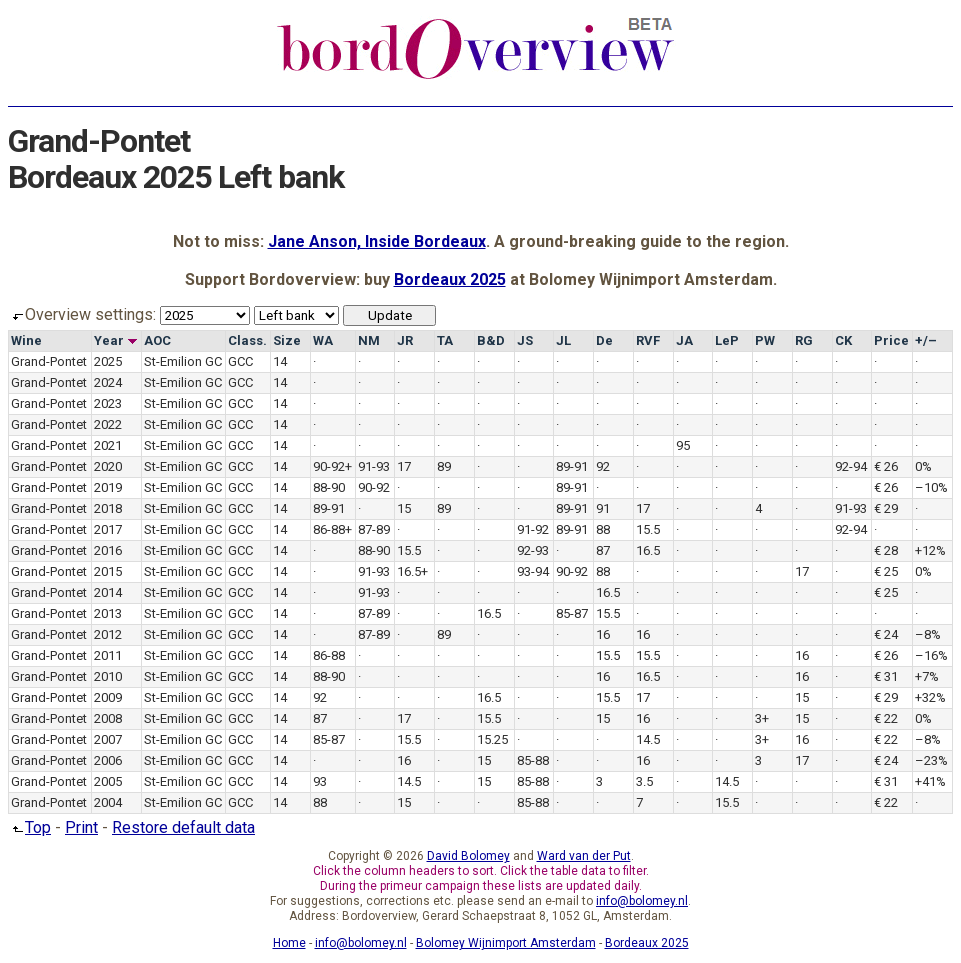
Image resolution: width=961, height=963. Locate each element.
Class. (247, 340)
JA (684, 340)
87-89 (374, 529)
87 (603, 550)
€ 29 (886, 508)
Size (287, 340)
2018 (108, 508)
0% (923, 466)
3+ (762, 718)
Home (289, 943)
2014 (108, 592)
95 (683, 445)
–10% (931, 487)
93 (320, 781)
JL (563, 340)
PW (765, 340)
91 (603, 508)
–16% (931, 655)
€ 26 (886, 466)
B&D (491, 340)
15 (404, 508)
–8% (928, 634)
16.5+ (412, 571)
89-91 (572, 466)
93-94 (533, 571)
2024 (108, 382)
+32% (930, 697)
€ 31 (886, 676)
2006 (108, 760)
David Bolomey (468, 856)
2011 (108, 655)
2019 (108, 487)
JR (405, 340)
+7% (927, 676)
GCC (240, 361)
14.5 (648, 739)
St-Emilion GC (183, 361)
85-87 (572, 613)
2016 (108, 550)
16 (603, 634)
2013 (108, 613)
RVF (648, 340)
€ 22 (886, 718)
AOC (157, 340)
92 (603, 466)
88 (603, 529)
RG (804, 340)
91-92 (533, 529)
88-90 (329, 487)
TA (445, 340)
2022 (108, 424)
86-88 (329, 655)
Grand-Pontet (49, 361)
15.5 (648, 529)
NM (369, 340)
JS (525, 340)
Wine (26, 340)
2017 (108, 529)
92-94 (851, 466)
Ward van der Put (584, 856)
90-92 (374, 487)
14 (280, 361)
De (604, 340)
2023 (108, 403)
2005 (108, 781)
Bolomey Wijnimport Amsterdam (506, 943)
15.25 (492, 739)
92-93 (533, 550)
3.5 (644, 781)
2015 (108, 571)
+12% (930, 550)
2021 (108, 445)
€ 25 (886, 571)
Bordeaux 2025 (450, 279)
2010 (108, 676)
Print (81, 827)
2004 (108, 802)
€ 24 (886, 634)
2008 (108, 718)
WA (323, 340)
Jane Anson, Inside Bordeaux (377, 241)
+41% (930, 781)
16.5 (648, 550)
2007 (108, 739)
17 (404, 466)
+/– (926, 340)
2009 (108, 697)
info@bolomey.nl (642, 901)
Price (891, 340)
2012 (108, 634)
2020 (108, 466)
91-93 (374, 466)
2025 (108, 361)
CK (843, 340)
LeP (727, 340)
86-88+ (332, 529)
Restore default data (183, 827)
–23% (931, 760)
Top (29, 827)
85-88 (533, 760)
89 (444, 466)
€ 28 (886, 550)
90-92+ (332, 466)
